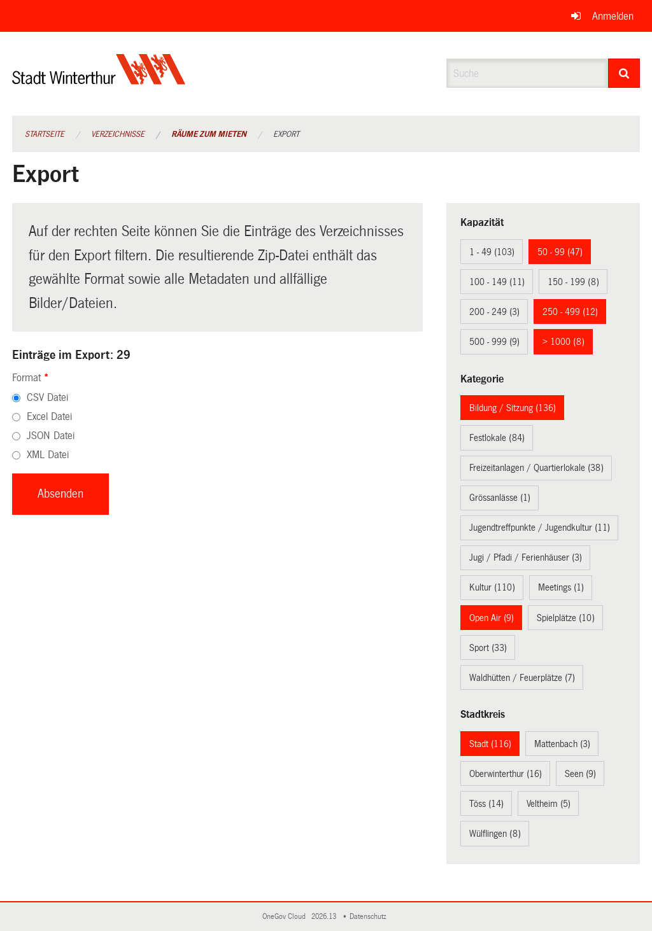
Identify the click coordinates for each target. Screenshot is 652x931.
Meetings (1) (561, 587)
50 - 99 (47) (560, 252)
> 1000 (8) (563, 342)
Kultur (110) (492, 587)
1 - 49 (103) (491, 252)
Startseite (44, 134)
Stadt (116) (490, 744)
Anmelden (613, 16)
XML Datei (48, 454)
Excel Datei (49, 416)
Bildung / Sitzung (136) (512, 408)
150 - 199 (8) (573, 282)
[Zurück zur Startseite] (99, 80)
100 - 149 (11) (497, 282)
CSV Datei (47, 397)
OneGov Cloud (285, 917)
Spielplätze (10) (566, 618)
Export (286, 134)
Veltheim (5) (548, 804)
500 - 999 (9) (494, 342)
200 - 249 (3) (494, 312)
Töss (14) (486, 804)
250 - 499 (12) (570, 312)
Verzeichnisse (118, 134)
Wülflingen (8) (495, 834)
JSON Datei (50, 435)
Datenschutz (370, 917)
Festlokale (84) (497, 438)
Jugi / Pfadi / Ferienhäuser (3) (525, 557)
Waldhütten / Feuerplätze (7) (522, 678)
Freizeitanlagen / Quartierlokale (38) (536, 468)
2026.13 (324, 917)
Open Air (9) (491, 618)
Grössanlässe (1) (499, 498)
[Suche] (624, 73)
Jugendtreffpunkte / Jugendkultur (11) (539, 527)
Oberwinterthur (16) (505, 774)
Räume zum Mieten (208, 134)
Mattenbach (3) (562, 744)
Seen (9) (580, 774)
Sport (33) (488, 648)
